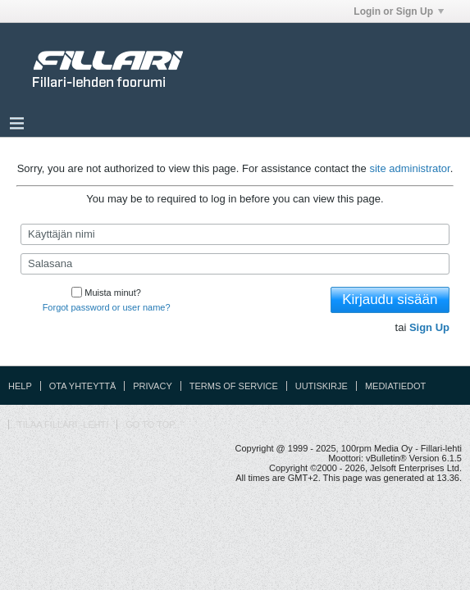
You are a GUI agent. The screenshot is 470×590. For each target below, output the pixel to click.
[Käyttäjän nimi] (235, 234)
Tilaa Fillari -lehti (62, 424)
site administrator (409, 168)
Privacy (152, 386)
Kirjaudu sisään (389, 299)
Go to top (150, 424)
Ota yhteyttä (82, 386)
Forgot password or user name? (107, 307)
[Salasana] (235, 264)
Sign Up (429, 327)
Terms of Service (233, 386)
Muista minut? (105, 292)
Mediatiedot (395, 386)
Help (20, 386)
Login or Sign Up (399, 11)
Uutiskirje (321, 386)
